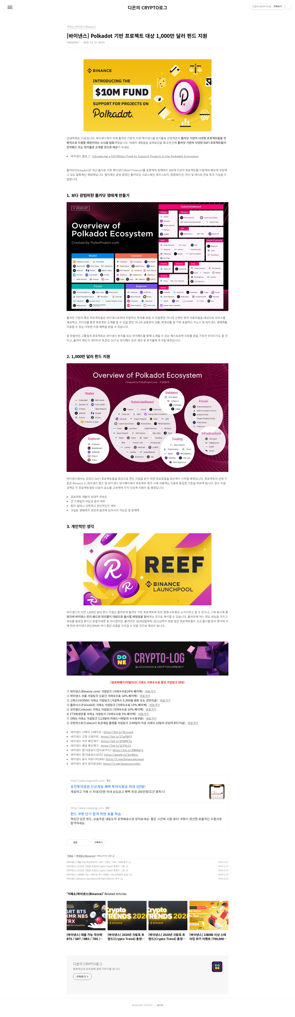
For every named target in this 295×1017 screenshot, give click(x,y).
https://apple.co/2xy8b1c (121, 754)
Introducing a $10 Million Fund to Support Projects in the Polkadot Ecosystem (145, 156)
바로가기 (150, 691)
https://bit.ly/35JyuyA (118, 732)
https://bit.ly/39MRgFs (128, 750)
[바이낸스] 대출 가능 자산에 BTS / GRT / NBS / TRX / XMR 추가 (97, 866)
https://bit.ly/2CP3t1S (116, 745)
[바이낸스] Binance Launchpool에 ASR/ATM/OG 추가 (93, 883)
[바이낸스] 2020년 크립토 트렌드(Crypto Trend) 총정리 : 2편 (96, 870)
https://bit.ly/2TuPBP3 (116, 736)
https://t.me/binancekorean (125, 759)
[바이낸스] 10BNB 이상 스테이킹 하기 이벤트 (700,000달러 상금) (97, 879)
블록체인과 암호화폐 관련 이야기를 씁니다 (96, 973)
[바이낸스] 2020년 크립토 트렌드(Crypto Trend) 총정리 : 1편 (96, 874)
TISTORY (148, 1009)
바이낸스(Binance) (86, 860)
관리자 (160, 1009)
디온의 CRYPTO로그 (147, 7)
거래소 (70, 860)
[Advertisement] (147, 801)
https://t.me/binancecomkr (122, 764)
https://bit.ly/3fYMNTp (116, 741)
